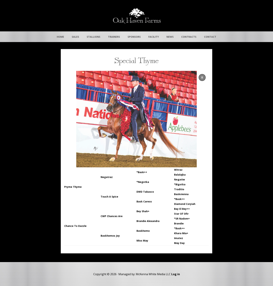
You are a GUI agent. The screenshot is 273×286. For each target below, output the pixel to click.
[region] (136, 119)
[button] (202, 77)
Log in (175, 274)
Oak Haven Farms (136, 15)
